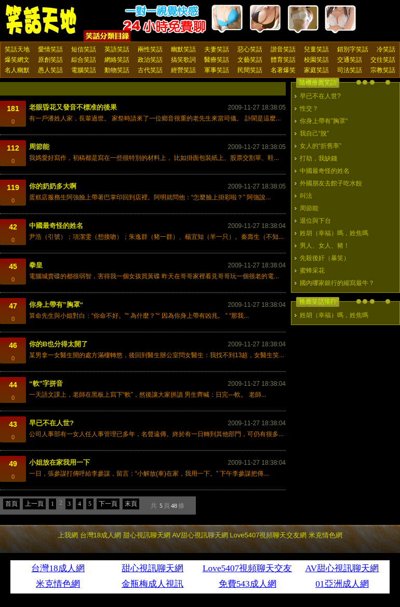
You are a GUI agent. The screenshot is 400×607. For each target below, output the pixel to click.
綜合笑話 (83, 59)
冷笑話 (386, 49)
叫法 (306, 195)
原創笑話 (50, 59)
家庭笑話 (316, 70)
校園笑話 (316, 59)
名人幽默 (17, 70)
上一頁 (34, 503)
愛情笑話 (50, 49)
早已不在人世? (51, 423)
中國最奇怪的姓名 (56, 226)
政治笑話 (150, 59)
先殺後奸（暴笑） (325, 258)
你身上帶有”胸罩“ (56, 304)
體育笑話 (283, 59)
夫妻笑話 (216, 49)
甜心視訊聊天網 (146, 535)
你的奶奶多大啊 (52, 186)
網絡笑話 (116, 59)
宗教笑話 (382, 70)
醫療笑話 (216, 59)
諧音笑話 (283, 49)
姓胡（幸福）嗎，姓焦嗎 (334, 233)
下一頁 (108, 503)
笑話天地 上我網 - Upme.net (42, 20)
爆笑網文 (17, 59)
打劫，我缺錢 (318, 158)
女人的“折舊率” (320, 146)
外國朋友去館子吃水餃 (331, 183)
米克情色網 (325, 535)
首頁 (11, 503)
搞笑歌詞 (183, 59)
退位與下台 (315, 220)
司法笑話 (349, 70)
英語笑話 (116, 49)
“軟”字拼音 (46, 383)
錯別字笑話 (352, 49)
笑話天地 (17, 49)
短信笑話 (83, 49)
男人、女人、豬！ (325, 245)
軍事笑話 (216, 70)
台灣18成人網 (100, 535)
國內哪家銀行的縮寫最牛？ (337, 283)
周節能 (39, 147)
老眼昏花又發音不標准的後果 (73, 107)
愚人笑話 (50, 70)
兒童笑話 (316, 49)
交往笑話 (382, 59)
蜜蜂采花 (312, 270)
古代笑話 (150, 70)
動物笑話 (116, 70)
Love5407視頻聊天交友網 (268, 535)
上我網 (68, 535)
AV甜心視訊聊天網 (200, 535)
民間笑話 (249, 70)
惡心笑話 (249, 49)
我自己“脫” (314, 133)
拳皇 (36, 265)
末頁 (131, 503)
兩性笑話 (150, 49)
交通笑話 (349, 59)
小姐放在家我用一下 (59, 462)
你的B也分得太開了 (58, 344)
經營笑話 (183, 70)
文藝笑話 (249, 59)
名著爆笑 (283, 70)
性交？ (309, 108)
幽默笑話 (183, 49)
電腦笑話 (83, 70)
